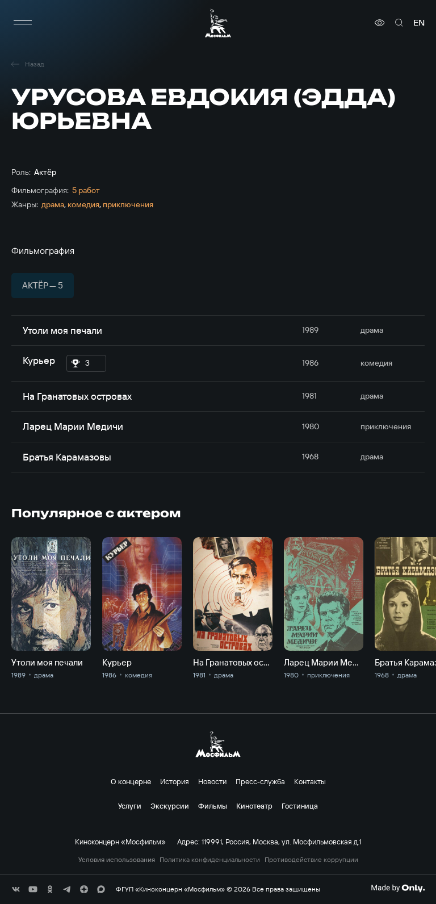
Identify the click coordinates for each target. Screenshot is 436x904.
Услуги (129, 805)
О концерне (131, 781)
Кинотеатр (254, 805)
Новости (212, 781)
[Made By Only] (398, 888)
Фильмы (212, 805)
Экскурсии (169, 805)
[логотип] (218, 23)
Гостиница (300, 805)
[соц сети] (15, 889)
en (419, 23)
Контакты (310, 781)
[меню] (22, 22)
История (174, 781)
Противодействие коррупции (311, 860)
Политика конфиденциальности (210, 860)
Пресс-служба (260, 781)
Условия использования (116, 860)
